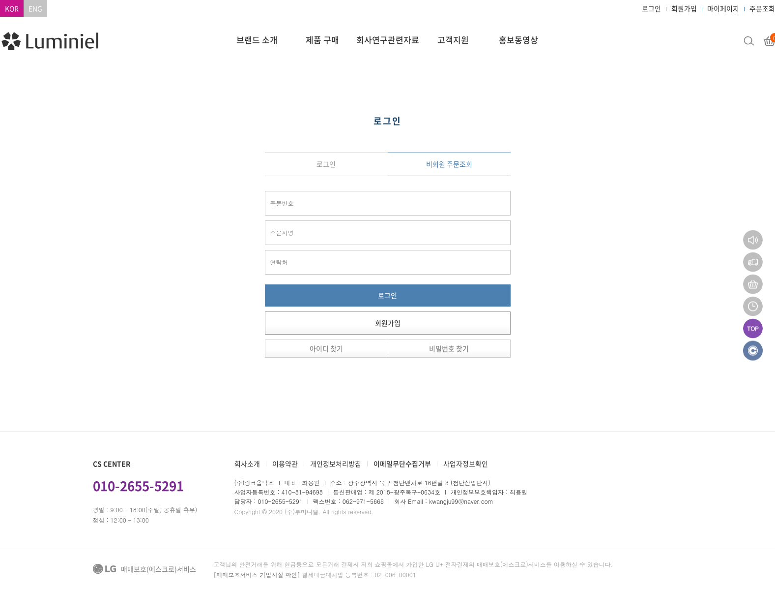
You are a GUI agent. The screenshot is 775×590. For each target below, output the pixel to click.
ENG (35, 8)
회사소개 (247, 463)
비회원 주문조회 (449, 164)
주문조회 (762, 8)
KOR (12, 8)
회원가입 (684, 8)
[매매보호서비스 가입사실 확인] (257, 574)
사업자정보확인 (465, 463)
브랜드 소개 (257, 39)
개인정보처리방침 (335, 463)
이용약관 (285, 463)
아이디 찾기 (326, 348)
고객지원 (453, 39)
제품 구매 (322, 39)
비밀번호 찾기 (449, 348)
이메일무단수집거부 (402, 463)
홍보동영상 (518, 39)
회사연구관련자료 (387, 39)
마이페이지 (723, 8)
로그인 (651, 8)
